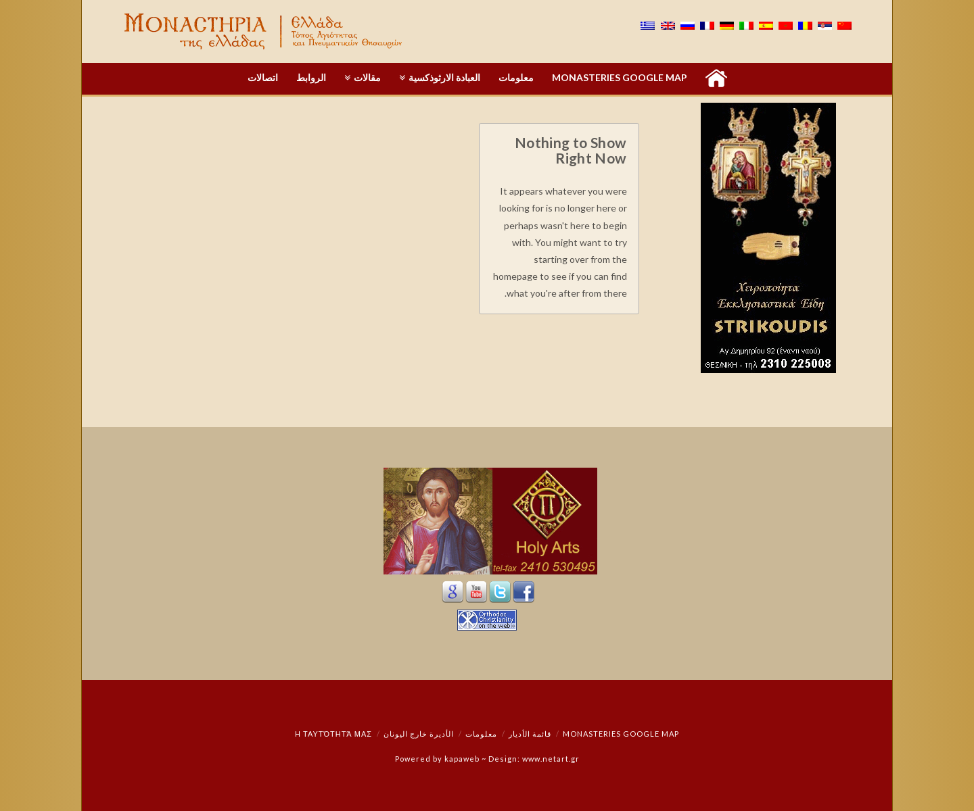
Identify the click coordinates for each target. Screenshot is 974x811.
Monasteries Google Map (621, 733)
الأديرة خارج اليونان (419, 733)
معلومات (481, 733)
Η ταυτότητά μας (333, 733)
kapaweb (462, 758)
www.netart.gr (551, 758)
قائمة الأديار (530, 733)
